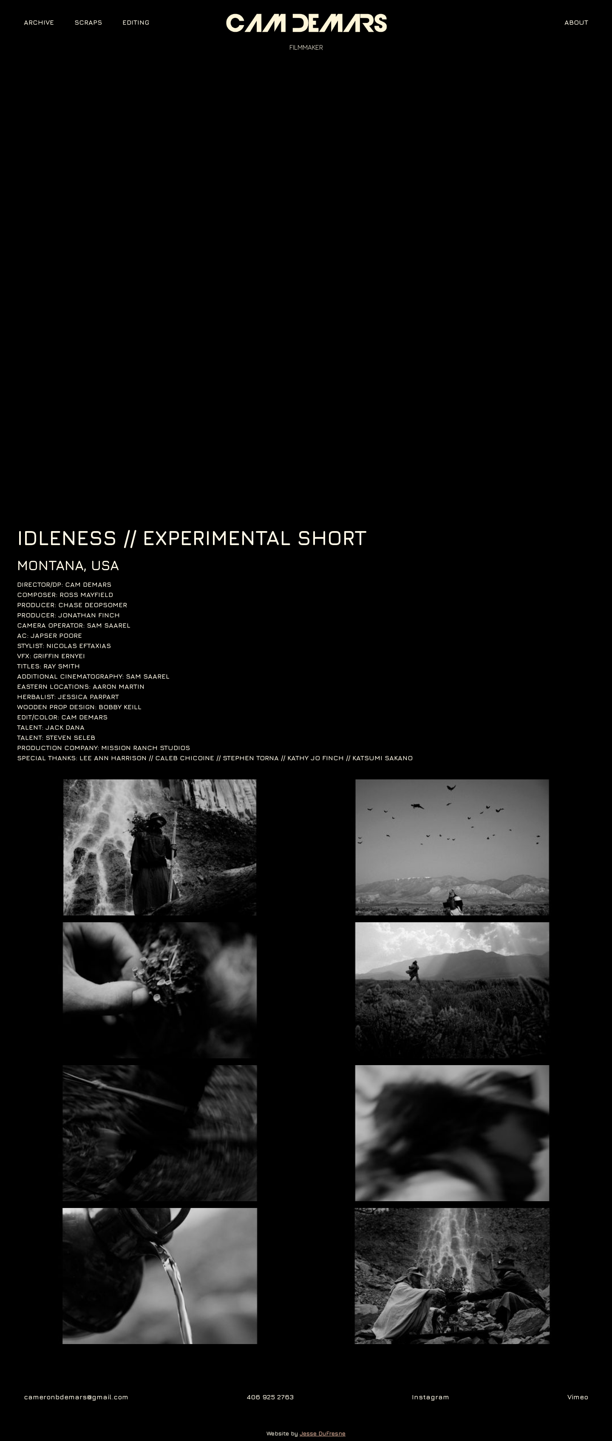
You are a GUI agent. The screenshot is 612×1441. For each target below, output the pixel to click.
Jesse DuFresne (323, 1433)
